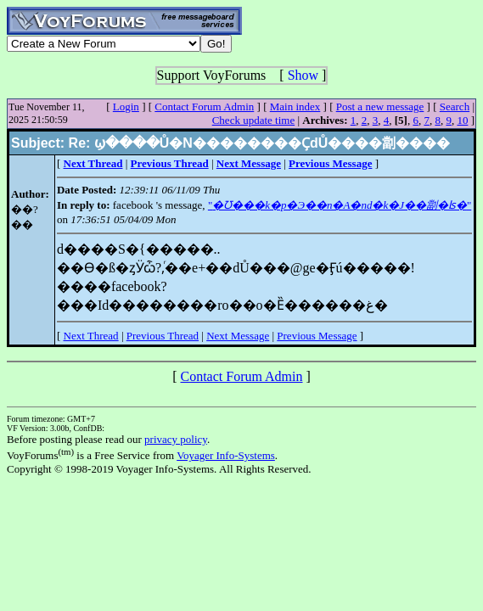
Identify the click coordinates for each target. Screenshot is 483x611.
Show (303, 75)
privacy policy (175, 439)
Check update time (253, 120)
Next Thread (91, 335)
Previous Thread (162, 335)
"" (339, 205)
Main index (295, 106)
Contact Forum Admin (204, 106)
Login (126, 106)
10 (462, 120)
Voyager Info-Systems (226, 455)
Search (454, 106)
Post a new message (380, 106)
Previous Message (317, 335)
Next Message (237, 335)
